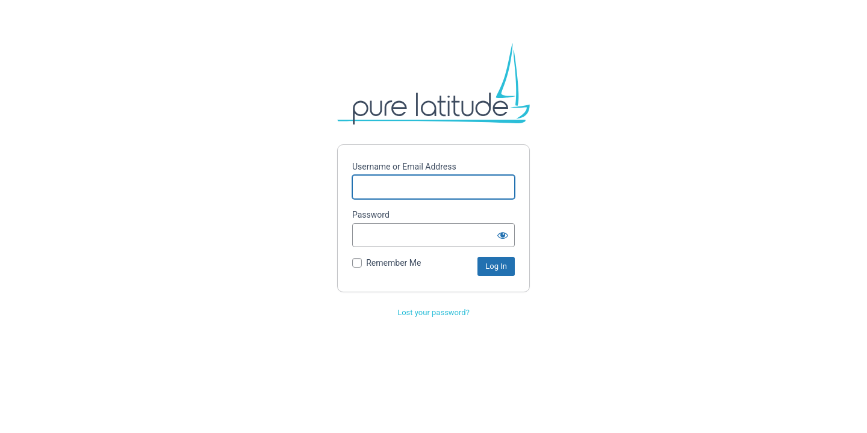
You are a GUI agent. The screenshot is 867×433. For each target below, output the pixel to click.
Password (371, 215)
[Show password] (503, 235)
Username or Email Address (404, 166)
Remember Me (393, 263)
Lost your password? (433, 312)
